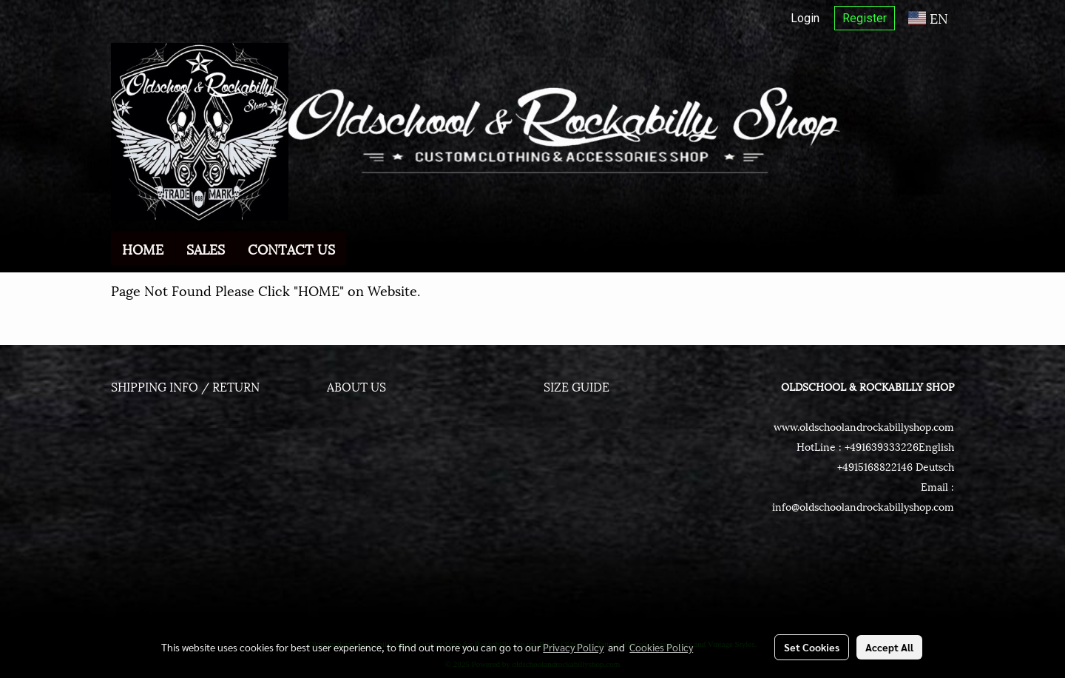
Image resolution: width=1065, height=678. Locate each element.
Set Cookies (811, 647)
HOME (142, 248)
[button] (359, 249)
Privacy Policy (573, 647)
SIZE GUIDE (576, 386)
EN (928, 17)
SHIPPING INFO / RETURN (185, 386)
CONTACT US (291, 248)
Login (805, 18)
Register (864, 18)
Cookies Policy (661, 647)
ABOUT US (356, 386)
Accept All (889, 647)
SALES (205, 248)
